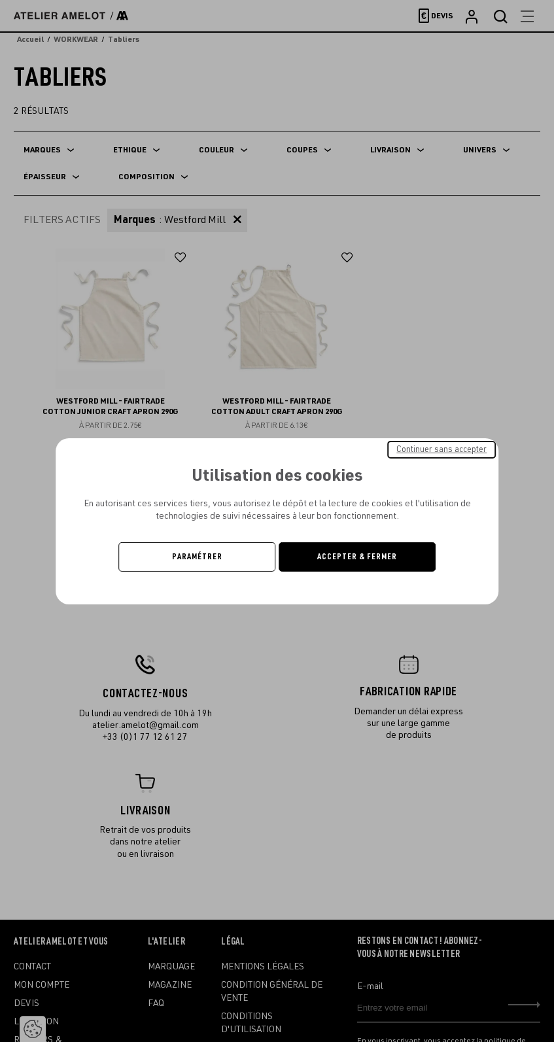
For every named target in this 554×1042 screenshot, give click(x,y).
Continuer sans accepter (441, 448)
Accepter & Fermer (357, 556)
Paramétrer (197, 556)
